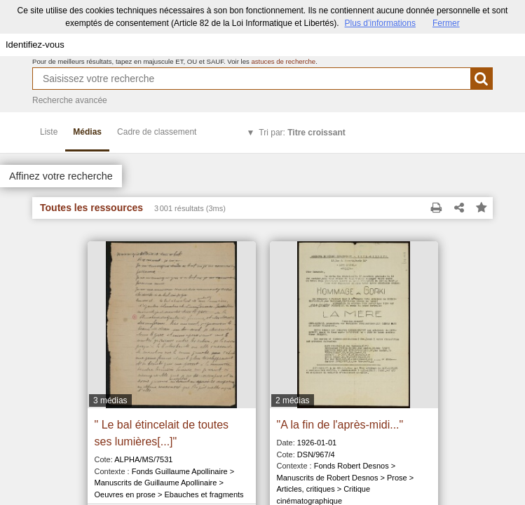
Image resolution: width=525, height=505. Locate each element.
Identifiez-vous (35, 44)
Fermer (446, 23)
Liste (48, 132)
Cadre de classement (156, 132)
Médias (87, 132)
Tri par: (302, 132)
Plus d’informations (380, 23)
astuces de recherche (283, 61)
